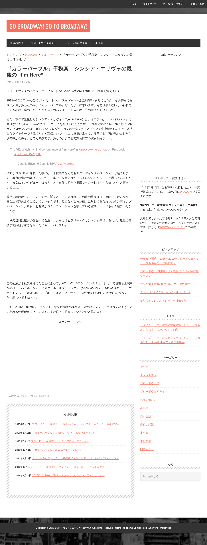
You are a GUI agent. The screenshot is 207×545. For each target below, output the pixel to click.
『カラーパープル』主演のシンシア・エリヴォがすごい (68, 440)
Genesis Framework (147, 540)
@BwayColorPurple (91, 152)
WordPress (165, 540)
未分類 (144, 435)
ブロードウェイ (30, 398)
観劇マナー (147, 452)
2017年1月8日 (67, 166)
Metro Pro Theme (124, 540)
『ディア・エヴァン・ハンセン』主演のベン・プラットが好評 (74, 478)
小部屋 (144, 410)
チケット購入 (148, 377)
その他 (144, 369)
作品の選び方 (148, 402)
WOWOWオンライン (172, 229)
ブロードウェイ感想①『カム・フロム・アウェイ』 (64, 448)
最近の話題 (44, 398)
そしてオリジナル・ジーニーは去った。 (164, 303)
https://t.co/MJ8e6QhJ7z (44, 157)
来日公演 (145, 443)
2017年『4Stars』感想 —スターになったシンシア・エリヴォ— (73, 487)
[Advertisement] (37, 357)
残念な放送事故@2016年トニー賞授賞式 (165, 286)
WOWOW (186, 194)
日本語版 (145, 419)
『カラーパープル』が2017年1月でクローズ (61, 457)
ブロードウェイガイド (153, 394)
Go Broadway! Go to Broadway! (65, 27)
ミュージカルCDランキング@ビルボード (165, 294)
